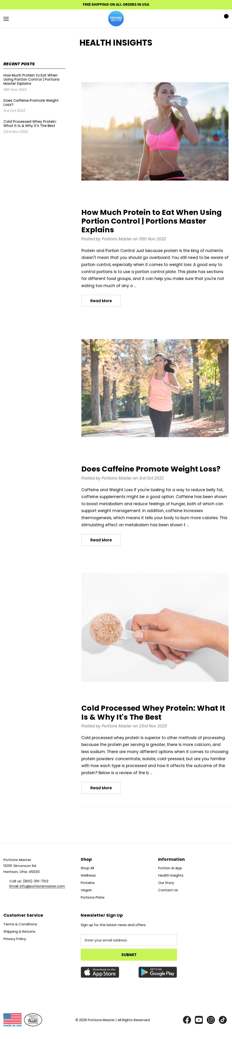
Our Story (166, 882)
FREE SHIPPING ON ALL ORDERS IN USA (116, 5)
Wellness (88, 875)
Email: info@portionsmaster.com (37, 886)
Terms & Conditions (20, 924)
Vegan (86, 890)
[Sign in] (211, 18)
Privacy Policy (14, 938)
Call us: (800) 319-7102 (28, 881)
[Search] (18, 18)
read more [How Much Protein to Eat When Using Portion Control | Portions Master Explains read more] (101, 301)
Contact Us (168, 890)
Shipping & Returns (19, 931)
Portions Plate (93, 897)
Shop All (87, 868)
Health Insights (170, 875)
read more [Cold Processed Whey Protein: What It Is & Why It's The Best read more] (101, 788)
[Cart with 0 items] (225, 18)
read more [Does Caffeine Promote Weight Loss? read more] (101, 540)
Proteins (88, 882)
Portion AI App (170, 868)
